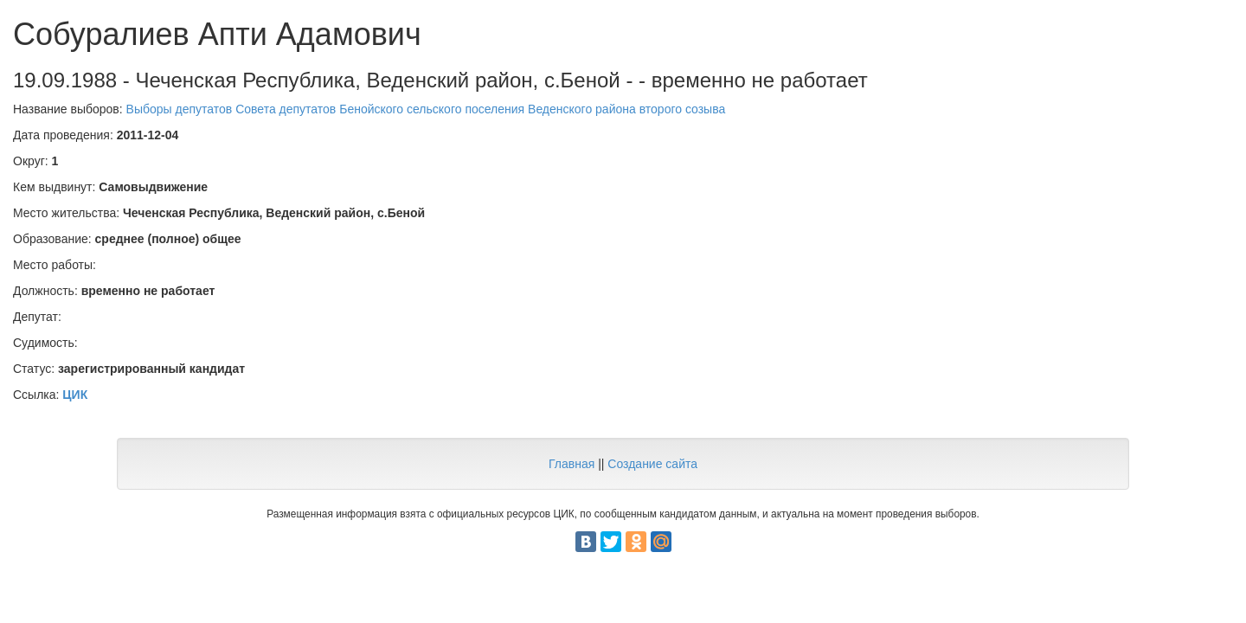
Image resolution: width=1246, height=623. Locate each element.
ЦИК (74, 394)
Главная (571, 464)
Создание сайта (652, 464)
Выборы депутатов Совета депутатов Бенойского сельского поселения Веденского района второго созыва (426, 109)
